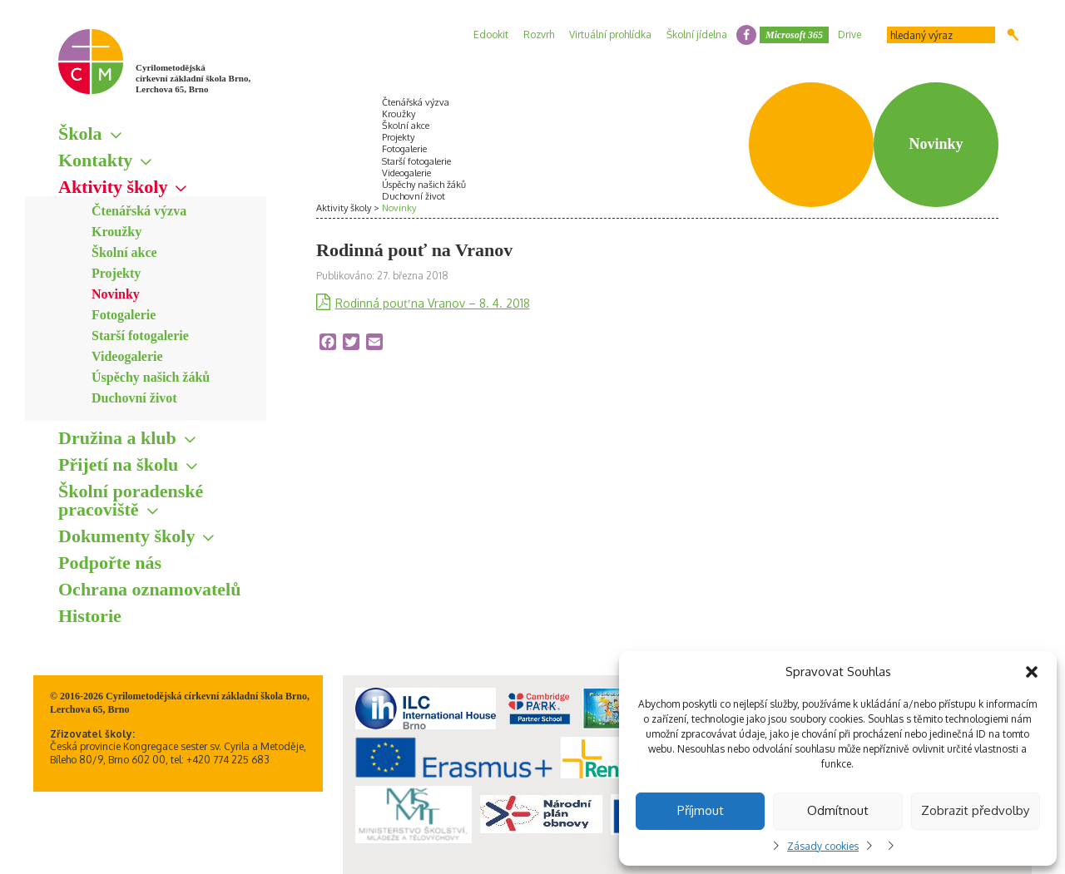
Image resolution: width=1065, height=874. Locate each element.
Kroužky (116, 232)
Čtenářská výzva (139, 211)
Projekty (116, 273)
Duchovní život (134, 398)
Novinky (116, 294)
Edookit (490, 34)
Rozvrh (538, 34)
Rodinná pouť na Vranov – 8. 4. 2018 (432, 303)
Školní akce (124, 252)
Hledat (1013, 35)
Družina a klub (117, 437)
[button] (1031, 672)
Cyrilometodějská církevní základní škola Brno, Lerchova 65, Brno (193, 78)
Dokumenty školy (126, 536)
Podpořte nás (109, 562)
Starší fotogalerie (140, 335)
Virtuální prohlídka (610, 34)
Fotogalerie (124, 315)
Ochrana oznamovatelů (149, 589)
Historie (89, 615)
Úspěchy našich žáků (151, 377)
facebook (746, 35)
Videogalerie (127, 356)
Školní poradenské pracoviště (130, 500)
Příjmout (700, 810)
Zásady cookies (823, 846)
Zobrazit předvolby (975, 810)
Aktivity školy (112, 186)
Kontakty (95, 160)
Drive (849, 34)
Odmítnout (838, 810)
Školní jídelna (696, 34)
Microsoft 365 (794, 35)
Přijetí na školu (118, 464)
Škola (80, 133)
